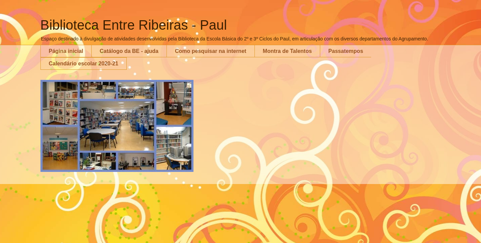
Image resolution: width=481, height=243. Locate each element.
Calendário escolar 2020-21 (83, 63)
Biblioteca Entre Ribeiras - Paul (133, 25)
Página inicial (66, 51)
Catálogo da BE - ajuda (129, 51)
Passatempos (345, 51)
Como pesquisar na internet (210, 51)
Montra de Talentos (287, 51)
